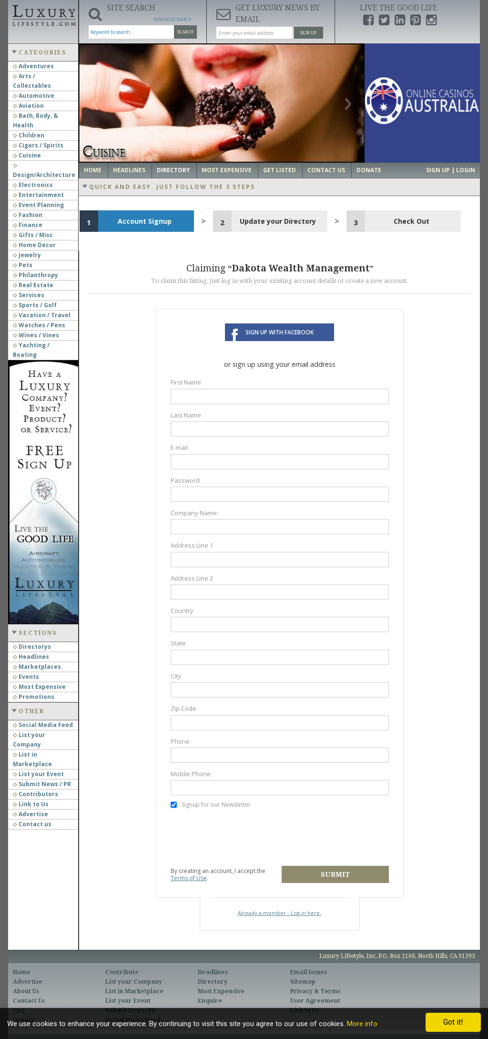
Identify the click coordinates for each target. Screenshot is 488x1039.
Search (185, 32)
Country (182, 610)
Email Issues (308, 972)
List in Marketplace (134, 991)
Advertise (30, 814)
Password (185, 480)
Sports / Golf (35, 305)
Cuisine (27, 155)
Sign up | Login (450, 170)
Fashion (27, 215)
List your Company (133, 981)
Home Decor (34, 245)
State (178, 643)
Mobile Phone (191, 773)
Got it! (453, 1022)
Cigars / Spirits (38, 145)
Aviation (28, 106)
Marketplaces (37, 667)
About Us (26, 991)
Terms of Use (189, 878)
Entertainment (38, 195)
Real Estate (33, 285)
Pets (22, 265)
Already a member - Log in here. (279, 912)
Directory (173, 170)
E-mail (179, 447)
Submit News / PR (42, 784)
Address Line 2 (192, 578)
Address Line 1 (192, 545)
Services (28, 295)
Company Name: (194, 513)
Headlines (31, 657)
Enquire (210, 1000)
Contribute (122, 972)
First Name (186, 382)
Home (93, 170)
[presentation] (243, 837)
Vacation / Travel (42, 315)
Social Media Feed (43, 725)
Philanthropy (35, 275)
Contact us (32, 824)
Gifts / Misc (33, 235)
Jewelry (27, 255)
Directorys (32, 647)
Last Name (186, 415)
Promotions (33, 697)
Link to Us (31, 804)
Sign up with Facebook (279, 332)
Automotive (33, 96)
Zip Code (183, 708)
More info (362, 1023)
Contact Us (326, 170)
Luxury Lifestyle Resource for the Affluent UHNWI (43, 14)
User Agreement (315, 1000)
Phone (180, 741)
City (176, 676)
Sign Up (308, 33)
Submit (335, 874)
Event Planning (38, 205)
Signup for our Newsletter (211, 805)
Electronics (33, 185)
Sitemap (302, 981)
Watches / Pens (39, 325)
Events (26, 677)
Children (28, 135)
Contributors (35, 794)
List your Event (38, 774)
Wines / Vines (36, 335)
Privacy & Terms (315, 991)
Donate (368, 170)
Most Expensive (39, 687)
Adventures (33, 66)
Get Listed (279, 170)
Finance (27, 225)
